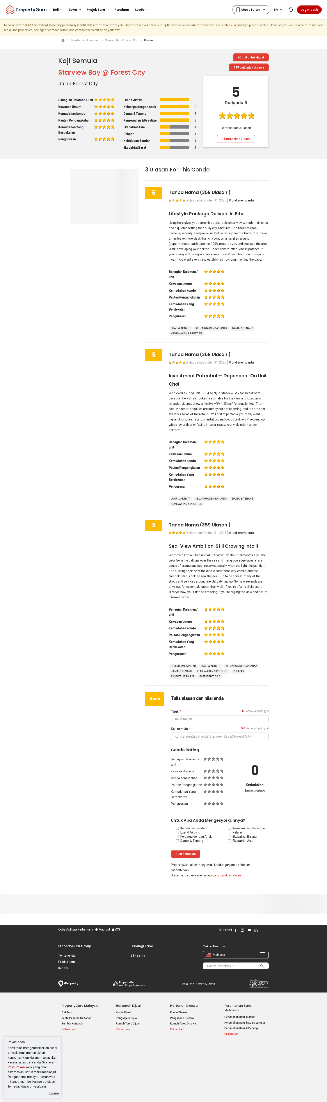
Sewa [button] (75, 9)
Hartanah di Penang (182, 1066)
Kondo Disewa (178, 1012)
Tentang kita (67, 955)
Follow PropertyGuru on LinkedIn (256, 930)
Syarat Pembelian (160, 1092)
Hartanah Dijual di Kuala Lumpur (81, 1054)
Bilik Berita (138, 955)
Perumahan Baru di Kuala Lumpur (244, 1022)
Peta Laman (231, 1071)
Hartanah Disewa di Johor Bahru (135, 1066)
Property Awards (129, 983)
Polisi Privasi (16, 1067)
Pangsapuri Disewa (182, 1018)
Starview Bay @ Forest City (101, 72)
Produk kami (67, 962)
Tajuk (174, 711)
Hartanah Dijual (128, 1005)
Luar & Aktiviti (187, 832)
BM (279, 9)
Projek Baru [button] (98, 9)
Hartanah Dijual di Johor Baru (79, 1066)
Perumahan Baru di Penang (241, 1028)
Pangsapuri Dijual (126, 1018)
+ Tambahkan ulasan (236, 139)
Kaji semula (179, 729)
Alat (227, 1048)
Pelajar (235, 832)
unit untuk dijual (251, 57)
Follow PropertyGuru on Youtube (249, 930)
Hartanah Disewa (184, 1005)
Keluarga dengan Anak (194, 836)
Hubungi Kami (142, 946)
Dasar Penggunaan (71, 1092)
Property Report (259, 983)
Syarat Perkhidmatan (104, 1092)
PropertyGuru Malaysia (80, 1005)
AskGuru (67, 1012)
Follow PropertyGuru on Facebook (235, 930)
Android (102, 929)
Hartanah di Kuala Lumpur (185, 1054)
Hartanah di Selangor (183, 1060)
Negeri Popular (182, 1048)
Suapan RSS (232, 1066)
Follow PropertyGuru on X (262, 930)
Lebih (142, 9)
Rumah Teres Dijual (128, 1023)
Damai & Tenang (189, 840)
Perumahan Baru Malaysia (237, 1007)
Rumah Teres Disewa (183, 1023)
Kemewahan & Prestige (246, 828)
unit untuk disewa (249, 67)
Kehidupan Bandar (191, 828)
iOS (116, 929)
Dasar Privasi (133, 1092)
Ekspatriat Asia (240, 840)
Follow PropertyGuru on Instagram (242, 930)
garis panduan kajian (226, 875)
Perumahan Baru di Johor (239, 1017)
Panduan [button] (122, 9)
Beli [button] (58, 9)
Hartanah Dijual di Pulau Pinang (81, 1060)
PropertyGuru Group (74, 946)
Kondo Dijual (123, 1012)
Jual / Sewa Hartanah (237, 1060)
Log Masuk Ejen (233, 1054)
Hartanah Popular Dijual (81, 1048)
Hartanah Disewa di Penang (133, 1060)
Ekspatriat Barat (241, 836)
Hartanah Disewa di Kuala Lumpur (136, 1054)
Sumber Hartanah (72, 1023)
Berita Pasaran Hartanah (76, 1018)
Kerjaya (63, 968)
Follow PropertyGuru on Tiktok (267, 930)
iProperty (68, 983)
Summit (198, 983)
